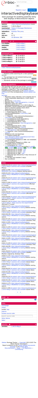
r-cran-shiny (17, 101)
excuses (4, 95)
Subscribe (32, 10)
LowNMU (13, 29)
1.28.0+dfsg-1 (20, 43)
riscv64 (29, 148)
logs (8, 309)
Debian (4, 342)
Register (18, 10)
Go (17, 5)
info (25, 149)
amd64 (32, 146)
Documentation (10, 348)
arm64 (11, 148)
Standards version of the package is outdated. (19, 80)
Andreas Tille (15, 31)
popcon (4, 311)
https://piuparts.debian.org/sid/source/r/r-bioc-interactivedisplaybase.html (20, 137)
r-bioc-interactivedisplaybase (20, 24)
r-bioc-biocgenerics (21, 102)
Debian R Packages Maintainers (21, 28)
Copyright (22, 342)
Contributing (19, 349)
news (4, 163)
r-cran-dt (31, 102)
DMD (8, 29)
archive (4, 29)
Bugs (18, 348)
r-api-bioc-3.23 (31, 86)
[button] (2, 73)
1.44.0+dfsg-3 (20, 49)
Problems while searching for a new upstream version (19, 74)
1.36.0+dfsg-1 (20, 45)
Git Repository (26, 348)
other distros (6, 318)
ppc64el (20, 148)
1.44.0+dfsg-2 (20, 47)
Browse (16, 37)
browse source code (8, 313)
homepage (5, 305)
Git (12, 37)
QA (21, 37)
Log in (24, 10)
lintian (4, 307)
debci (3, 320)
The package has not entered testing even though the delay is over (19, 77)
